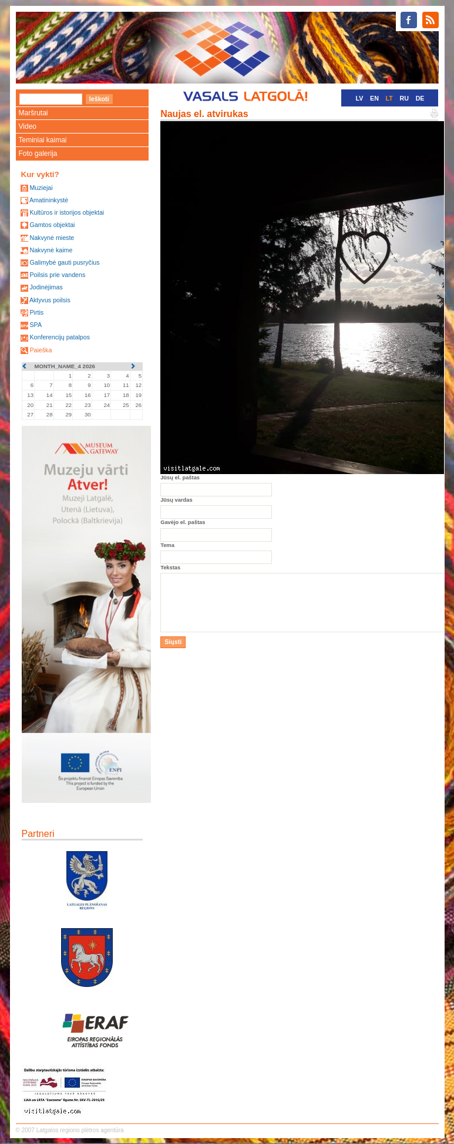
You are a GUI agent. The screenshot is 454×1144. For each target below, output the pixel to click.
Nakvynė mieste (51, 237)
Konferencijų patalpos (59, 337)
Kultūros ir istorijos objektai (66, 212)
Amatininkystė (48, 200)
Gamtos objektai (52, 224)
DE (420, 98)
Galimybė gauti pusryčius (64, 262)
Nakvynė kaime (50, 250)
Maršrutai (33, 113)
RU (404, 98)
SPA (35, 324)
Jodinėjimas (45, 287)
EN (374, 98)
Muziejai (40, 187)
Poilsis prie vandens (57, 274)
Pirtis (36, 312)
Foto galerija (38, 153)
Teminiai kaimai (43, 140)
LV (360, 98)
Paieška (40, 349)
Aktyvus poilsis (49, 299)
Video (27, 126)
